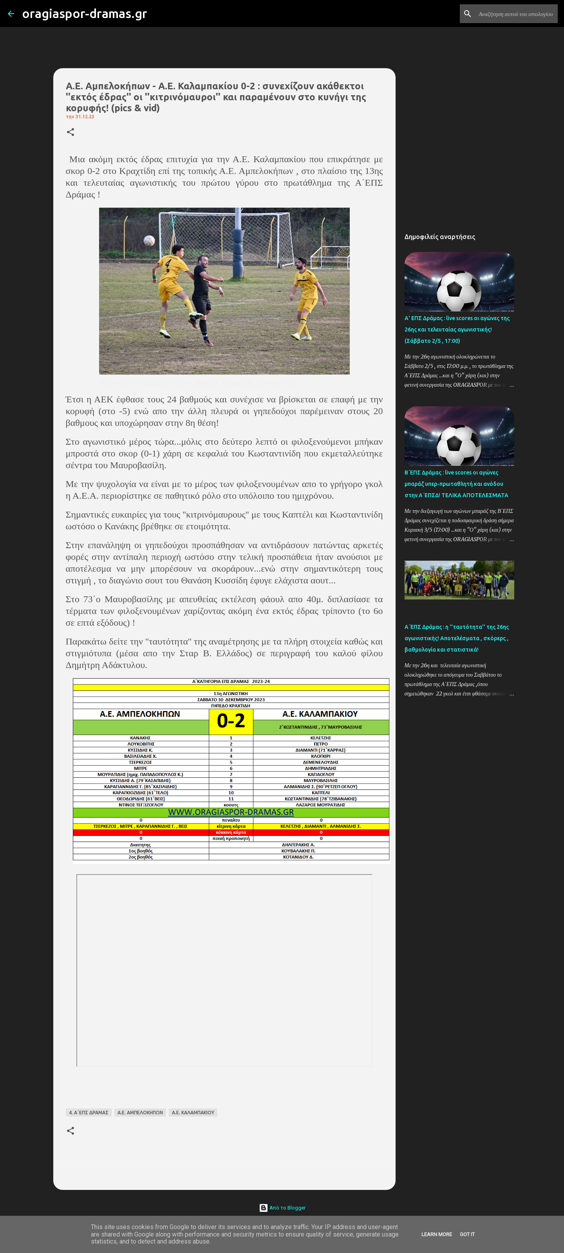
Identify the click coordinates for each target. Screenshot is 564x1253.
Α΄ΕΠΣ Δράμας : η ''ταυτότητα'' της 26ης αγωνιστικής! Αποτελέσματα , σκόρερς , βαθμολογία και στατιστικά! (457, 638)
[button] (70, 132)
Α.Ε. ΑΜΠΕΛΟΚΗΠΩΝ (140, 1112)
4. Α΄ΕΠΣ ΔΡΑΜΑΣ (88, 1112)
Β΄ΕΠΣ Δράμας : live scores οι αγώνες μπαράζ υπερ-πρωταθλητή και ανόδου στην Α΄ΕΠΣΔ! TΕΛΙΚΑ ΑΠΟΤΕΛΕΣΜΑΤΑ (456, 483)
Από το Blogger (282, 1208)
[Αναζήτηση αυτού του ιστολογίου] (516, 13)
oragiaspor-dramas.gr (84, 13)
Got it (467, 1234)
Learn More (436, 1234)
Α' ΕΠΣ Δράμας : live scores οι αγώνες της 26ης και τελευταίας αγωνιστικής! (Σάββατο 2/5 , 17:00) (457, 329)
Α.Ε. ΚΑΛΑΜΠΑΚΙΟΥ (193, 1112)
